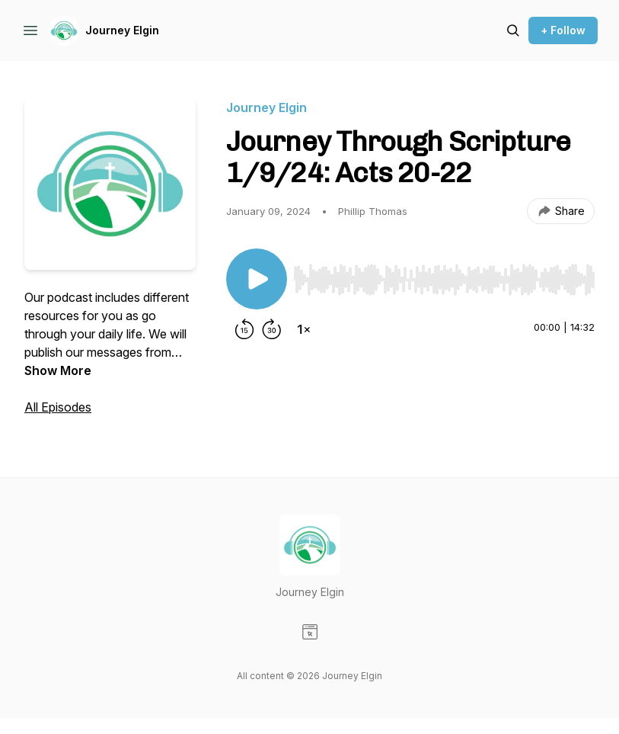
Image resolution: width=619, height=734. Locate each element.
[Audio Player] (444, 275)
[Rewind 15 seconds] (244, 329)
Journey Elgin (122, 30)
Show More (57, 370)
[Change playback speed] (304, 329)
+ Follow (563, 30)
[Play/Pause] (256, 278)
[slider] (444, 280)
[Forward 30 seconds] (271, 329)
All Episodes (57, 407)
